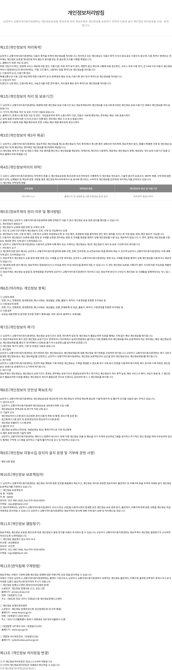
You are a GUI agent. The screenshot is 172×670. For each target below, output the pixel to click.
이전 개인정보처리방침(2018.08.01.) (18, 668)
